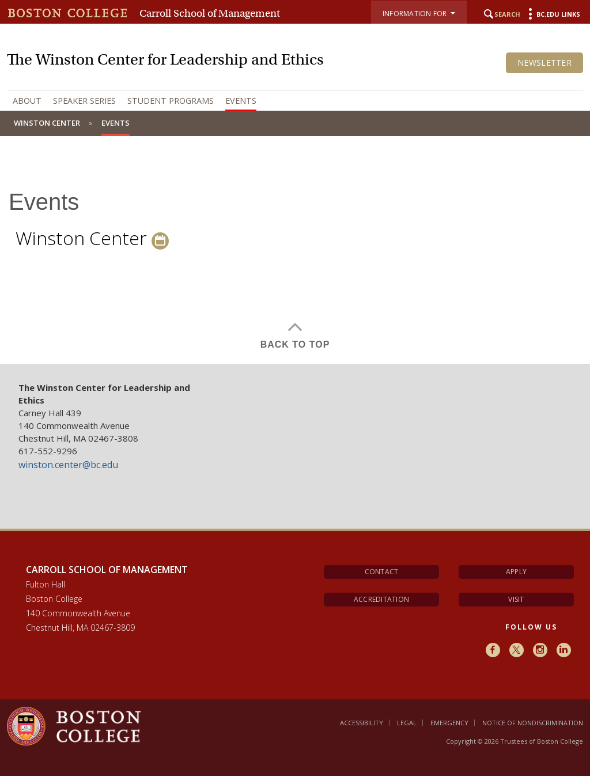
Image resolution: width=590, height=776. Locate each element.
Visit (516, 599)
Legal (407, 722)
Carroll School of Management (209, 13)
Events (240, 100)
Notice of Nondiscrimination (532, 722)
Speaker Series (84, 100)
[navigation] (295, 101)
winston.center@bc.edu (68, 464)
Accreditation (381, 599)
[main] (295, 258)
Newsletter (544, 62)
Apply (516, 572)
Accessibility (361, 722)
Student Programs (170, 100)
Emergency (449, 722)
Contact (382, 572)
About (27, 100)
